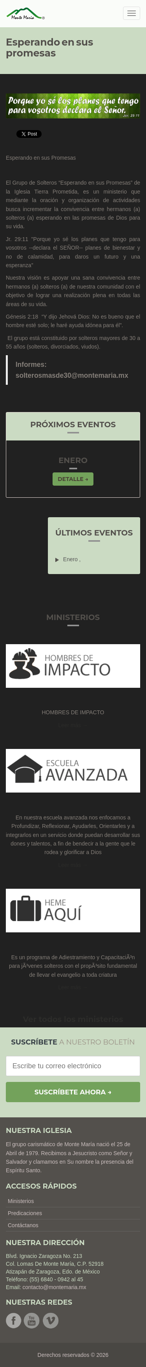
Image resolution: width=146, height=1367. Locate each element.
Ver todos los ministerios (73, 1019)
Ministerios (21, 1201)
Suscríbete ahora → (72, 1092)
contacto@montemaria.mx (54, 1287)
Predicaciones (25, 1213)
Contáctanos (23, 1225)
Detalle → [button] (73, 479)
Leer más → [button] (73, 725)
